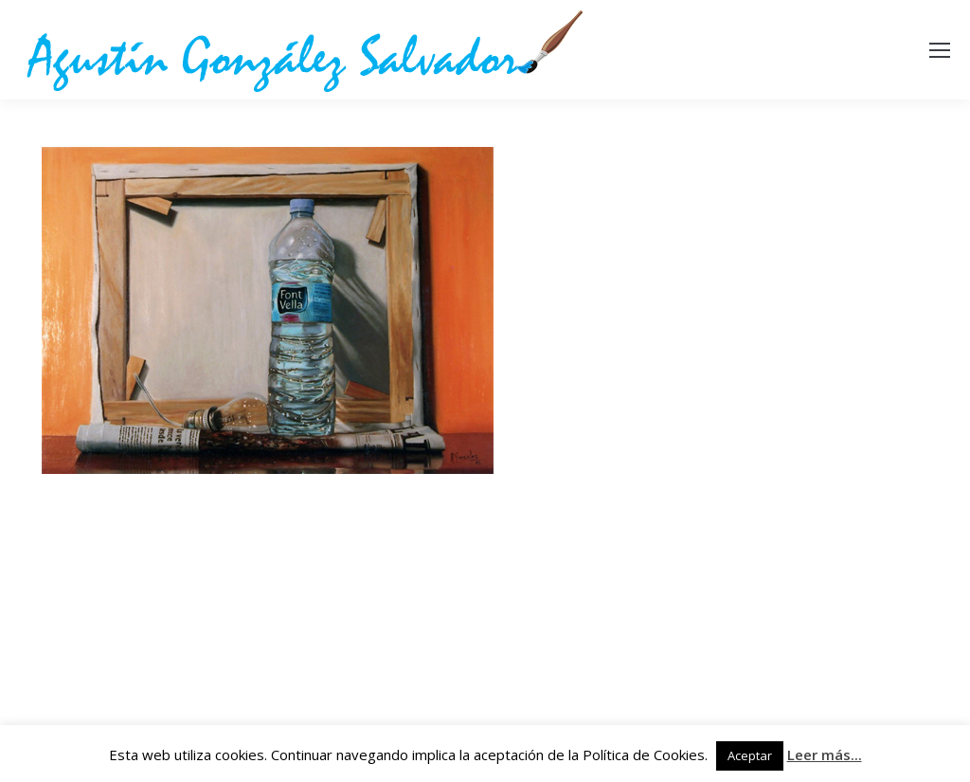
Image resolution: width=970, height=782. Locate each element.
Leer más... (824, 754)
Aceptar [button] (750, 755)
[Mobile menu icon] (939, 50)
